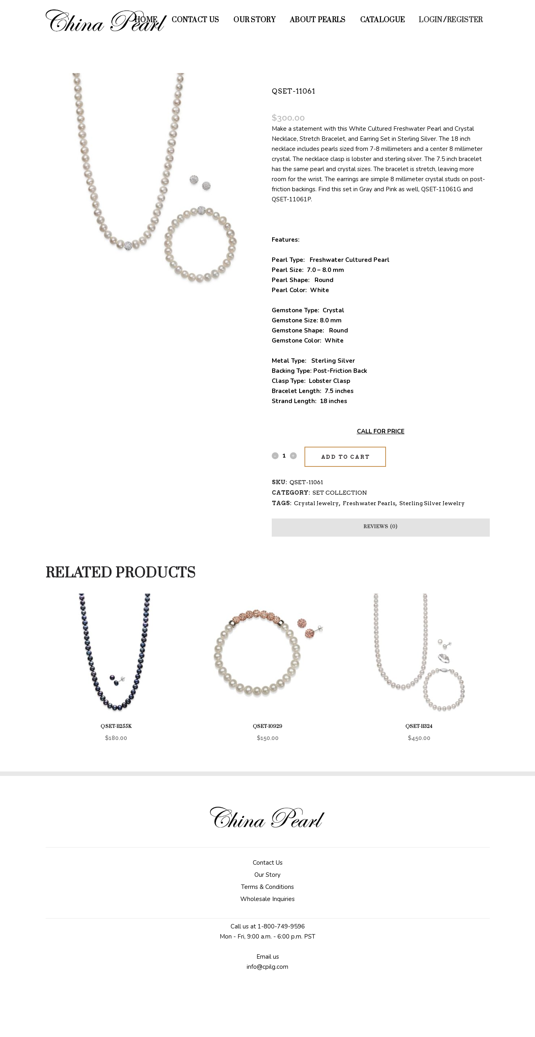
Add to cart (345, 457)
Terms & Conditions (267, 887)
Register (465, 20)
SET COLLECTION (340, 492)
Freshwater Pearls (369, 503)
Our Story (267, 875)
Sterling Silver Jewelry (432, 503)
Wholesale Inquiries (267, 899)
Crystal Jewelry (316, 503)
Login (431, 20)
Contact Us (268, 863)
